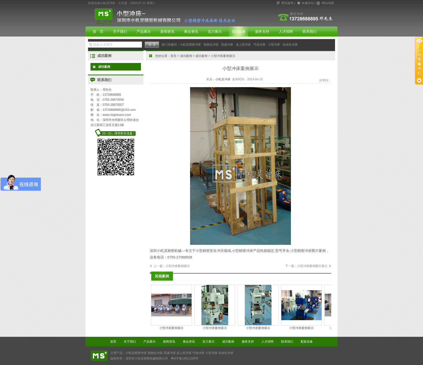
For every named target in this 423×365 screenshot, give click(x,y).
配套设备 (307, 341)
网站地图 (328, 3)
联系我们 (310, 31)
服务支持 (262, 31)
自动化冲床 (290, 44)
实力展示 (215, 31)
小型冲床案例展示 (178, 266)
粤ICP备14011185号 (184, 358)
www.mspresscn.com (117, 115)
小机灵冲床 (222, 79)
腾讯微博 (287, 3)
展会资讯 (191, 31)
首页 (173, 56)
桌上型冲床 (243, 44)
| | (305, 3)
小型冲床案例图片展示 (312, 266)
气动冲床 (259, 44)
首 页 (98, 31)
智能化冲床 (211, 44)
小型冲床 (274, 44)
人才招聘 (286, 31)
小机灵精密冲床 (190, 44)
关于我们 (120, 31)
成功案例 (238, 31)
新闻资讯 (167, 31)
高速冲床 (227, 44)
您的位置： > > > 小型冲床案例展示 (195, 56)
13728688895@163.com (119, 110)
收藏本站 (308, 3)
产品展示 (144, 31)
